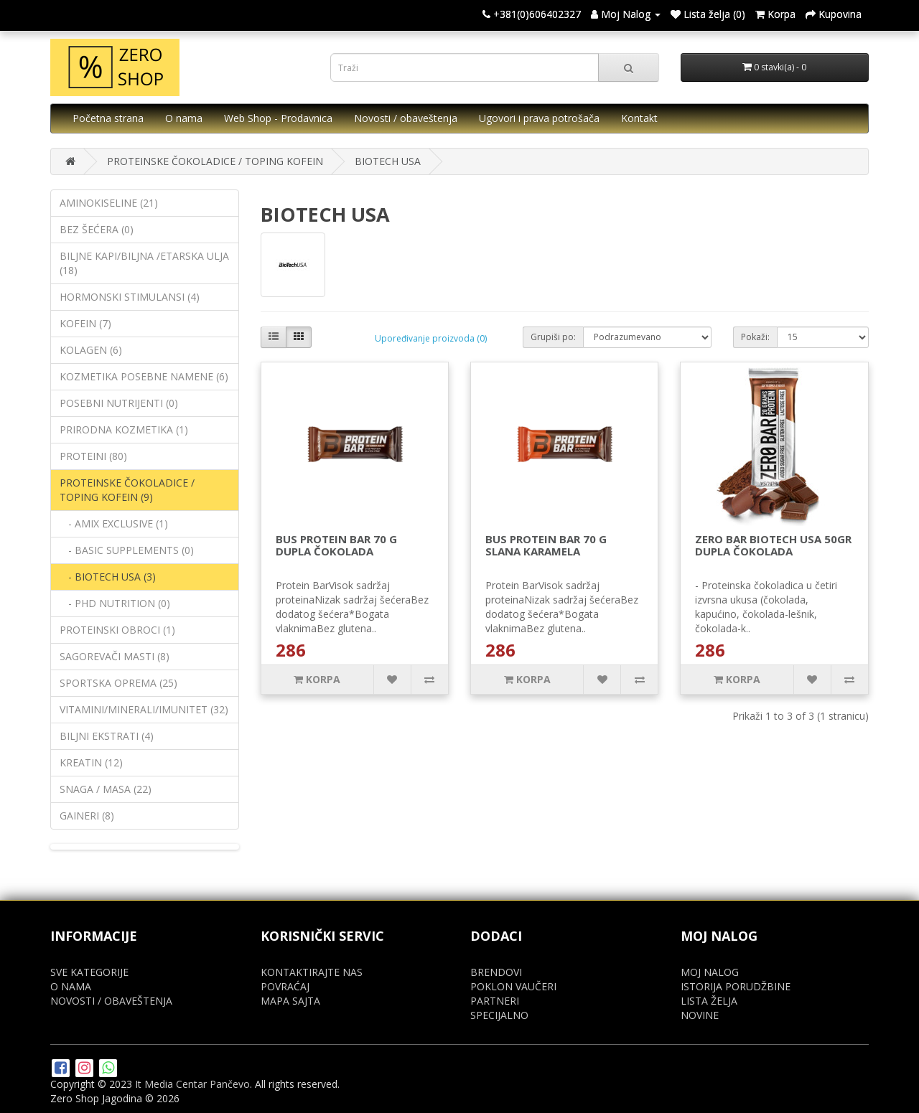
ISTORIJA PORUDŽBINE (735, 986)
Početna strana (108, 118)
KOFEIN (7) (85, 323)
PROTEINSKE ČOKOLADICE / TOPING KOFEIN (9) (127, 490)
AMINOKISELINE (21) (109, 203)
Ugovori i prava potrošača (539, 118)
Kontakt (639, 118)
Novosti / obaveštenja (405, 118)
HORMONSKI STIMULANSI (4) (130, 297)
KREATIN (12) (91, 762)
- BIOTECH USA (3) (108, 576)
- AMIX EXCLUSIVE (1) (114, 523)
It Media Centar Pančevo (192, 1084)
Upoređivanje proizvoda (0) (431, 338)
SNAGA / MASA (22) (105, 789)
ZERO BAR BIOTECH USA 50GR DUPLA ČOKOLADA (773, 545)
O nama (183, 118)
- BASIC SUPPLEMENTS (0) (127, 550)
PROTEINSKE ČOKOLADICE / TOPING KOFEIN (215, 161)
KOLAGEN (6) (91, 350)
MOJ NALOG (710, 972)
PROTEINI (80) (93, 456)
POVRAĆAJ (285, 986)
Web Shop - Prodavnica (278, 118)
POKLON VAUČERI (513, 986)
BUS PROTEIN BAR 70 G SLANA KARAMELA (546, 545)
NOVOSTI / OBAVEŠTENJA (111, 1001)
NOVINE (700, 1015)
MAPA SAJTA (290, 1001)
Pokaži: (755, 337)
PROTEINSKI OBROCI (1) (117, 630)
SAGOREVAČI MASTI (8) (114, 656)
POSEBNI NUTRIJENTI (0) (119, 403)
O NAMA (70, 986)
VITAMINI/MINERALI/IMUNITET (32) (144, 709)
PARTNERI (494, 1001)
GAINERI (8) (87, 815)
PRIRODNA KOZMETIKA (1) (124, 429)
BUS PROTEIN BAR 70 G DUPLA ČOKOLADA (336, 545)
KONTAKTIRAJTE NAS (312, 972)
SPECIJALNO (499, 1015)
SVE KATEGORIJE (89, 972)
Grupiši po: (553, 337)
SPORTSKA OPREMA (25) (118, 683)
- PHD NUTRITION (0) (115, 603)
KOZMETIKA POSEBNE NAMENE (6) (144, 376)
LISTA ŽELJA (709, 1001)
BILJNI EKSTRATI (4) (107, 736)
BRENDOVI (496, 972)
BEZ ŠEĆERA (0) (97, 229)
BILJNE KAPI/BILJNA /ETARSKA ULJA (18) (144, 263)
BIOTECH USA (388, 161)
